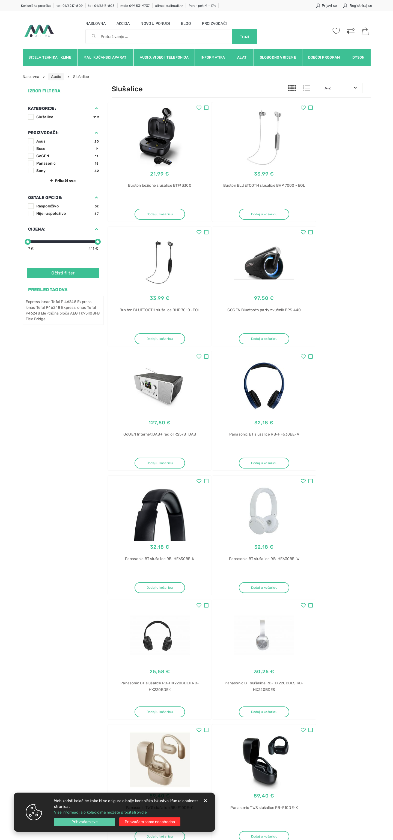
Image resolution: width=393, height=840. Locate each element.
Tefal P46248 (48, 307)
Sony (67, 170)
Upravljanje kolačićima (132, 753)
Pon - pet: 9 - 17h (202, 6)
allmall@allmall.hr (169, 6)
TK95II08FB (89, 313)
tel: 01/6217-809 (69, 6)
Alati (242, 57)
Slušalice (67, 117)
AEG (74, 313)
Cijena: (36, 229)
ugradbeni (299, 751)
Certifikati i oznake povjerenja (193, 745)
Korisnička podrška (36, 6)
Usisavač (298, 703)
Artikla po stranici (314, 615)
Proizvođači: (43, 132)
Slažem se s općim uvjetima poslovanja (72, 676)
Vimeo (331, 661)
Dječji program (324, 57)
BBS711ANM (300, 722)
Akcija (123, 23)
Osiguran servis (125, 745)
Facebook (247, 661)
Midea (295, 789)
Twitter (275, 661)
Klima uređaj (301, 779)
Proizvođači (214, 23)
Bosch (295, 713)
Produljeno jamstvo (183, 720)
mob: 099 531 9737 (135, 6)
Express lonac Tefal (78, 307)
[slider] (28, 242)
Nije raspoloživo (67, 213)
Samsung (298, 760)
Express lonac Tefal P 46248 (51, 302)
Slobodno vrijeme (278, 57)
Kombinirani (300, 732)
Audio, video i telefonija (164, 57)
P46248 (33, 313)
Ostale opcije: (45, 197)
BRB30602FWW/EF (307, 770)
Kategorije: (42, 108)
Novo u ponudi (155, 23)
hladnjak (297, 741)
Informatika (213, 57)
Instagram (303, 661)
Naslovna (95, 23)
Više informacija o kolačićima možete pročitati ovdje (100, 812)
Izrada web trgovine (355, 832)
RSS (353, 661)
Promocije (175, 737)
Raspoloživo (67, 206)
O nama (173, 704)
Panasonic (67, 163)
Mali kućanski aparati (105, 57)
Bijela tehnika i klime (49, 57)
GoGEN (67, 156)
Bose (67, 148)
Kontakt (118, 712)
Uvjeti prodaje (124, 704)
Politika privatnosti (183, 712)
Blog (186, 23)
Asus (67, 141)
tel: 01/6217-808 (101, 6)
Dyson (358, 57)
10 (254, 615)
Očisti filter (63, 273)
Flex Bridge (36, 319)
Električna (50, 313)
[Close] (84, 822)
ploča (64, 313)
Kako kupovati (124, 720)
